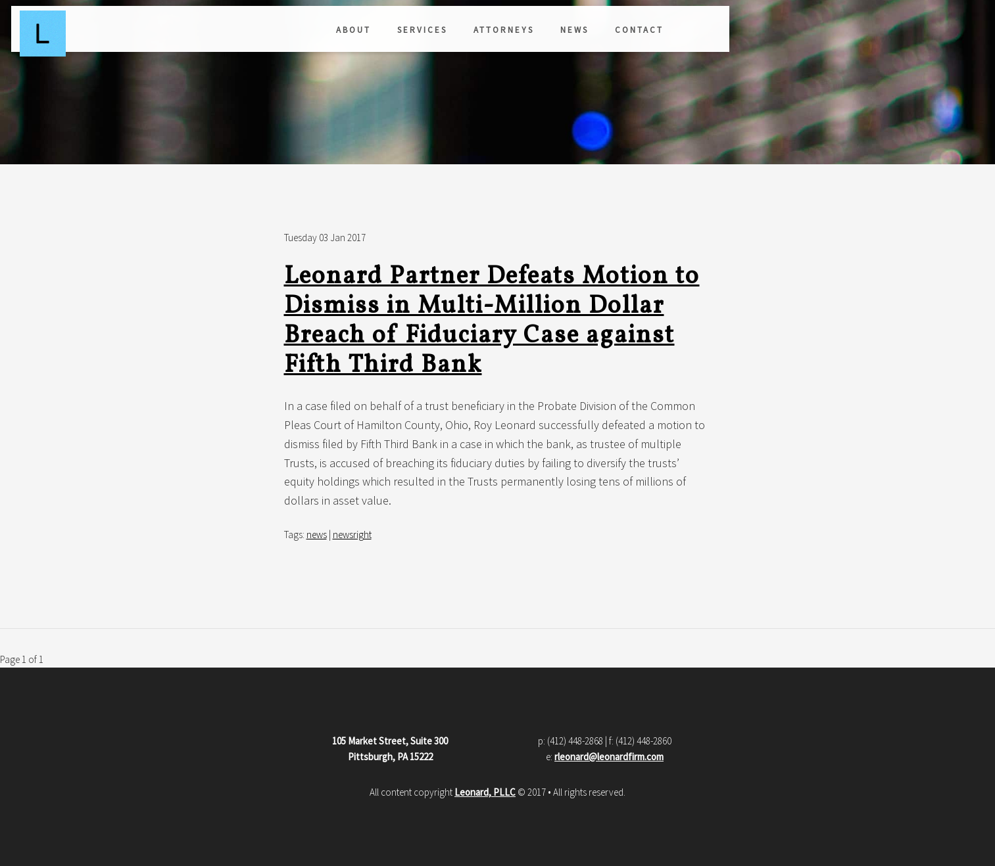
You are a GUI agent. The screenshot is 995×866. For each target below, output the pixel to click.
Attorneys (305, 34)
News (376, 34)
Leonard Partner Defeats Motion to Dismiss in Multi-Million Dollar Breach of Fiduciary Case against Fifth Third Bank (492, 321)
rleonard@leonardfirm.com (609, 756)
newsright (352, 534)
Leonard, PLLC (485, 792)
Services (224, 34)
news (316, 534)
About (154, 34)
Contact (440, 34)
